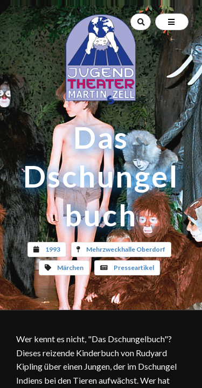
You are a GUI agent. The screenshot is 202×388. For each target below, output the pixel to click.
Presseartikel (134, 268)
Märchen (70, 268)
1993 (52, 249)
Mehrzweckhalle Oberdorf (125, 249)
